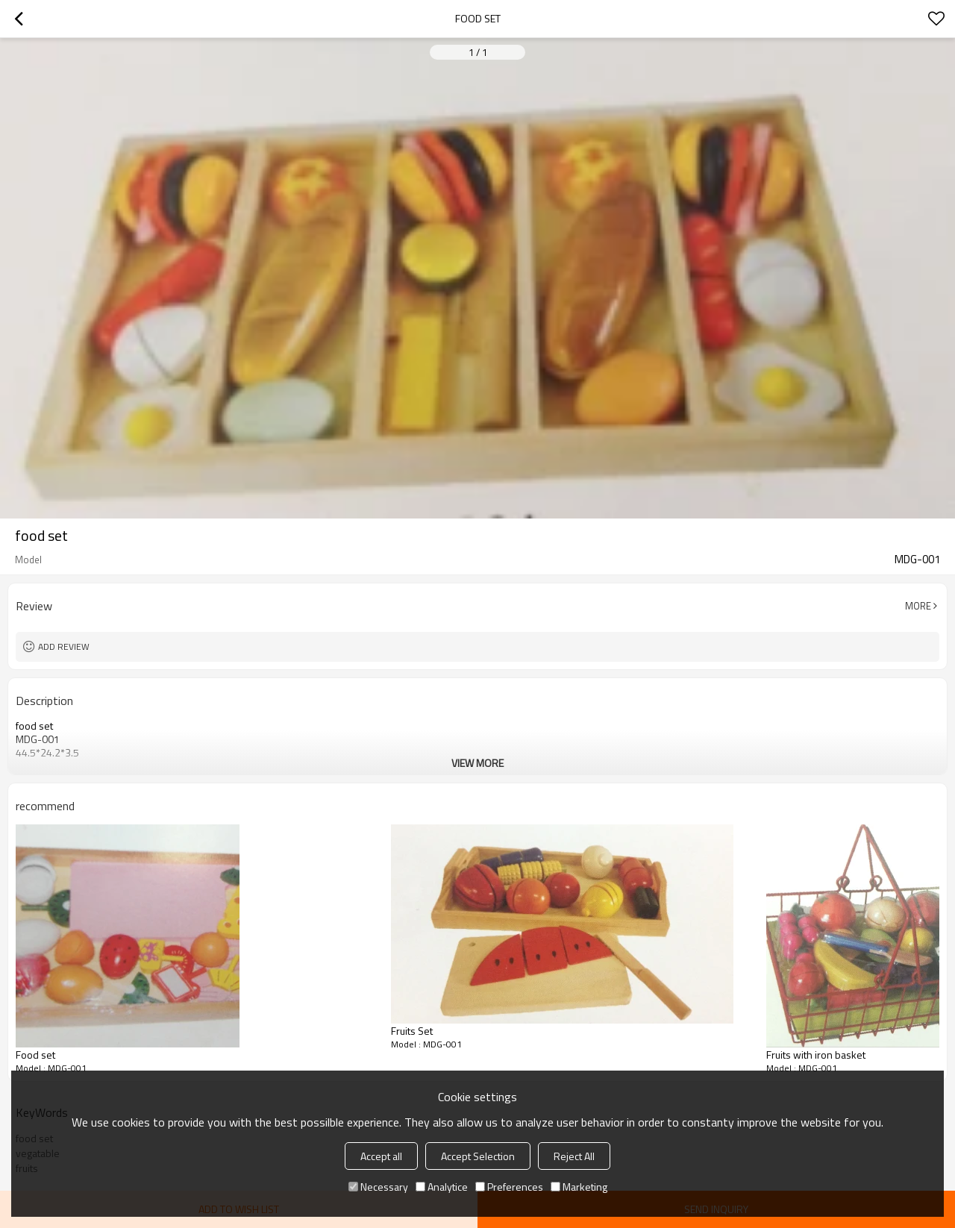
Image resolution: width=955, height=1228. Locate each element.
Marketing (579, 1186)
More (918, 605)
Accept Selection (478, 1156)
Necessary (378, 1186)
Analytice (442, 1186)
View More (477, 763)
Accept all (381, 1156)
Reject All (574, 1156)
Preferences (509, 1186)
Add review (64, 646)
